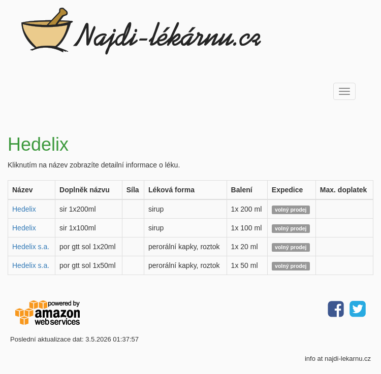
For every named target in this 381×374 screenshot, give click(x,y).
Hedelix (24, 209)
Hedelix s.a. (30, 247)
